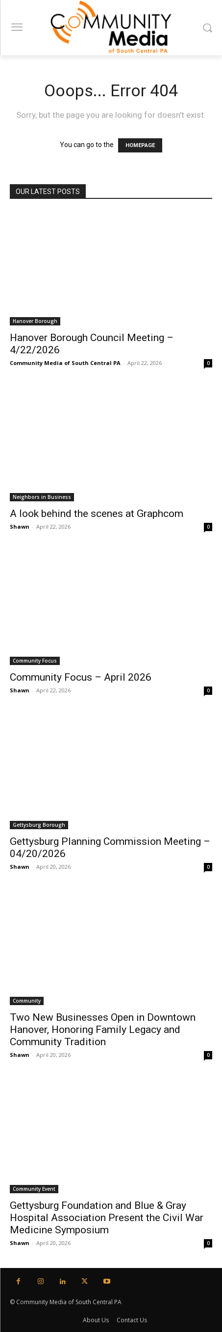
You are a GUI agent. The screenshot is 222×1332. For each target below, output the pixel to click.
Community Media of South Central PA (65, 362)
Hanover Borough (35, 321)
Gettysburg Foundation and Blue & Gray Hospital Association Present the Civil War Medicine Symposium (106, 1218)
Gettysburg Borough (39, 824)
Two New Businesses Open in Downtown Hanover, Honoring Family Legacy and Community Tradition (103, 1029)
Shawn (19, 526)
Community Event (34, 1188)
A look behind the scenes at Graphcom (96, 513)
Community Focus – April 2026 (80, 677)
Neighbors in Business (42, 497)
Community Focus (35, 660)
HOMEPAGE (140, 145)
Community (27, 1000)
